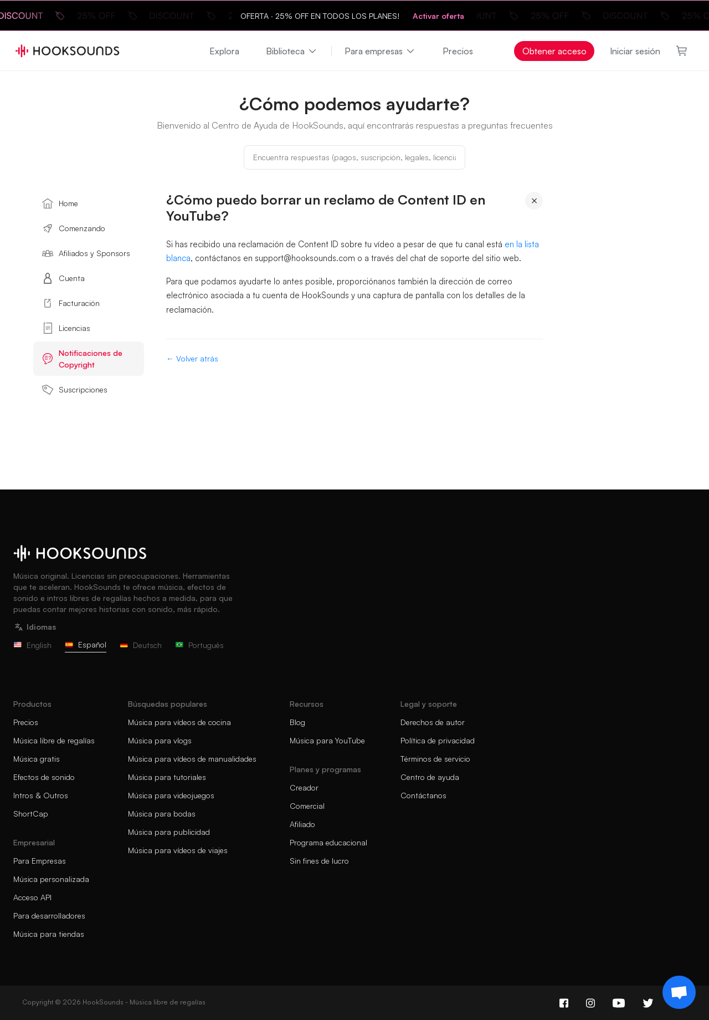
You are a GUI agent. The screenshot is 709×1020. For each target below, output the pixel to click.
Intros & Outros (40, 795)
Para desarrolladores (49, 915)
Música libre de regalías (54, 740)
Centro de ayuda (429, 777)
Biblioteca (292, 51)
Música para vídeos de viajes (178, 850)
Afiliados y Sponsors (86, 253)
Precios (458, 51)
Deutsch (141, 645)
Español (85, 644)
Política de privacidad (437, 740)
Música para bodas (162, 813)
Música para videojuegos (171, 795)
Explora (224, 51)
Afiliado (302, 824)
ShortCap (30, 813)
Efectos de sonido (44, 777)
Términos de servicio (435, 758)
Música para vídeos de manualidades (192, 758)
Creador (304, 787)
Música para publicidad (169, 832)
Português (199, 645)
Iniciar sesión (635, 51)
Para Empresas (39, 860)
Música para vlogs (160, 740)
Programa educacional (328, 842)
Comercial (307, 805)
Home (60, 203)
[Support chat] (679, 992)
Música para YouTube (327, 740)
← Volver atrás (192, 358)
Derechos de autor (432, 722)
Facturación (71, 303)
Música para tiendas (48, 934)
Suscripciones (74, 389)
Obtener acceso (554, 51)
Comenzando (73, 228)
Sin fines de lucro (319, 860)
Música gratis (36, 758)
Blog (297, 722)
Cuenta (63, 278)
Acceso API (32, 897)
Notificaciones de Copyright (82, 358)
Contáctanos (423, 795)
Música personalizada (51, 879)
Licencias (66, 328)
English (32, 645)
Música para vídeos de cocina (179, 722)
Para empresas (380, 51)
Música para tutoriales (167, 777)
